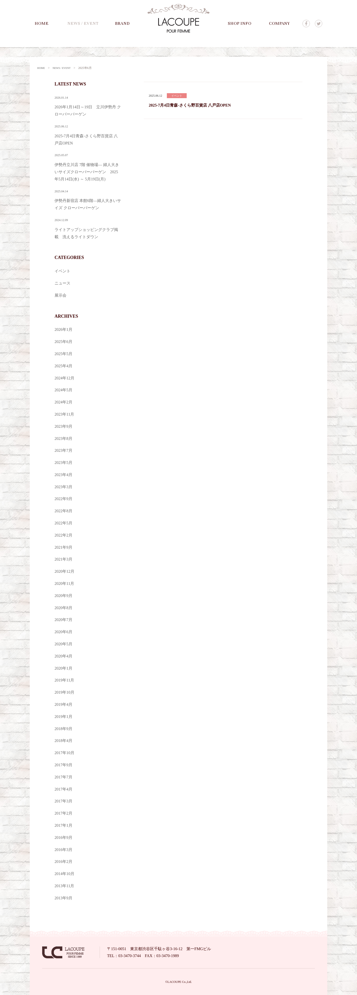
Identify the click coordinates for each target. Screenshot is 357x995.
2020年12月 (64, 571)
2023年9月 (63, 426)
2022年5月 (63, 523)
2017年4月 (63, 789)
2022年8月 (63, 511)
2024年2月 (63, 402)
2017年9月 (63, 765)
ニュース (62, 283)
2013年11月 (64, 885)
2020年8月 (63, 607)
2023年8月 (63, 438)
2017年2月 (63, 813)
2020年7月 (63, 619)
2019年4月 (63, 704)
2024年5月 (63, 390)
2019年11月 (64, 680)
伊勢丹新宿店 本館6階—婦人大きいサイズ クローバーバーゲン (88, 199)
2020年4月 (63, 656)
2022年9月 (63, 498)
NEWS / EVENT (83, 23)
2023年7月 (63, 450)
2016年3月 (63, 849)
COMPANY (279, 23)
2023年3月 (63, 486)
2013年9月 (63, 898)
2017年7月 (63, 777)
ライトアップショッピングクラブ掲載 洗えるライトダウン (88, 227)
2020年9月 (63, 595)
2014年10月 (64, 873)
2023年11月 (64, 414)
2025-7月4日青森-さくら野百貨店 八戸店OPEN (190, 105)
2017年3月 (63, 801)
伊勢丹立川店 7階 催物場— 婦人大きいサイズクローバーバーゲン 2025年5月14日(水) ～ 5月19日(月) (88, 166)
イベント (62, 271)
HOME (42, 23)
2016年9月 (63, 837)
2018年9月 (63, 728)
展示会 (60, 295)
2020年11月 (64, 583)
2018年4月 (63, 740)
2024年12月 (64, 378)
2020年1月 (63, 668)
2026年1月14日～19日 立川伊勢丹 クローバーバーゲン (88, 105)
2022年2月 (63, 535)
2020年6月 (63, 631)
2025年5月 (63, 353)
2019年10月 (64, 692)
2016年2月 (63, 861)
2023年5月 (63, 462)
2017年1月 (63, 825)
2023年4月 (63, 474)
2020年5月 (63, 644)
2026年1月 (63, 329)
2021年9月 (63, 547)
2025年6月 (63, 341)
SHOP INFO (239, 23)
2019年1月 (63, 716)
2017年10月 (64, 752)
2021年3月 (63, 559)
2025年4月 (63, 366)
